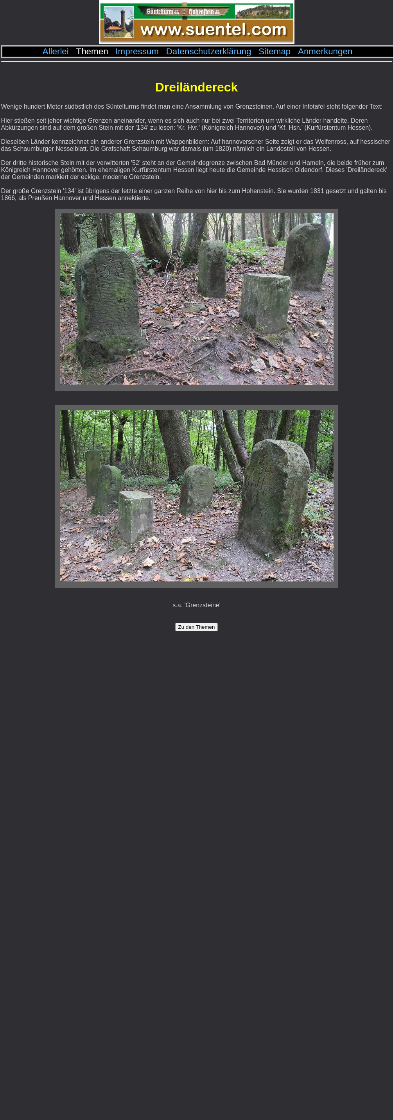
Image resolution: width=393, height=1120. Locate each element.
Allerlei (56, 51)
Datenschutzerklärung (208, 51)
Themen (92, 51)
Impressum (137, 51)
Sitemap (274, 51)
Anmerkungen (325, 51)
